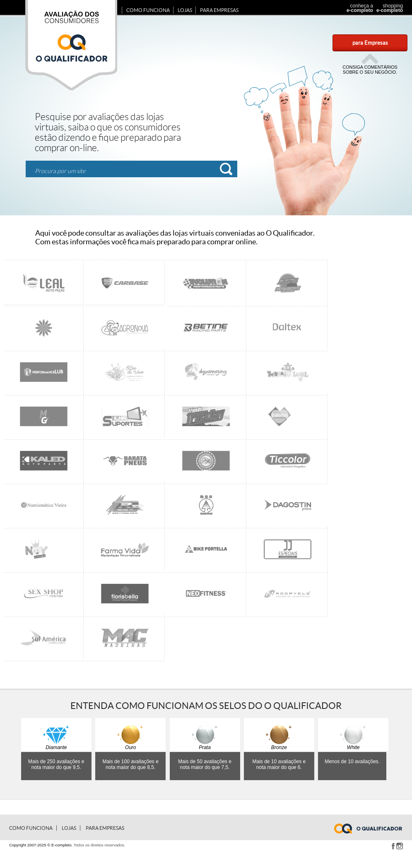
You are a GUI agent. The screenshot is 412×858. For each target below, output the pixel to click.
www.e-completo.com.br (373, 829)
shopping (388, 8)
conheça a (357, 8)
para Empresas (370, 43)
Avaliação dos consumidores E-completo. (71, 45)
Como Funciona (148, 10)
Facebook (393, 846)
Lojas (185, 10)
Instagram (399, 846)
